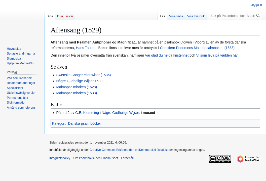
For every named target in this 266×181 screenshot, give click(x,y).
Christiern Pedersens (176, 48)
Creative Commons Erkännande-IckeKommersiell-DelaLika (129, 150)
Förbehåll (127, 158)
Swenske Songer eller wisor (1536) (83, 75)
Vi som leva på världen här (217, 55)
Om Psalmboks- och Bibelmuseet (95, 158)
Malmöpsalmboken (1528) (76, 87)
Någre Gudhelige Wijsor (75, 81)
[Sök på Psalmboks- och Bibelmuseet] (235, 15)
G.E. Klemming (87, 113)
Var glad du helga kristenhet (166, 55)
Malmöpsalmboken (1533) (214, 48)
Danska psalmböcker (84, 123)
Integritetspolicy (59, 158)
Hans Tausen (86, 48)
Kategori (58, 123)
